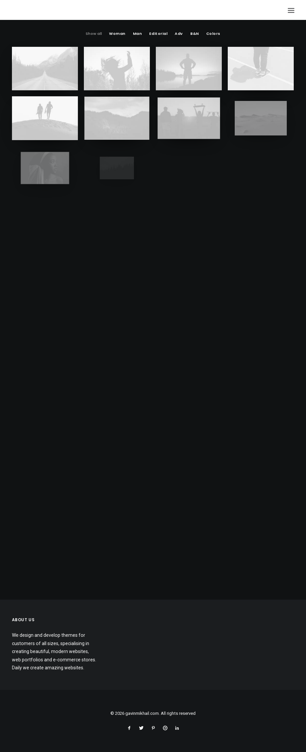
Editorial (158, 34)
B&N (194, 34)
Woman (117, 34)
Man (137, 34)
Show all (94, 34)
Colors (213, 34)
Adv (179, 34)
